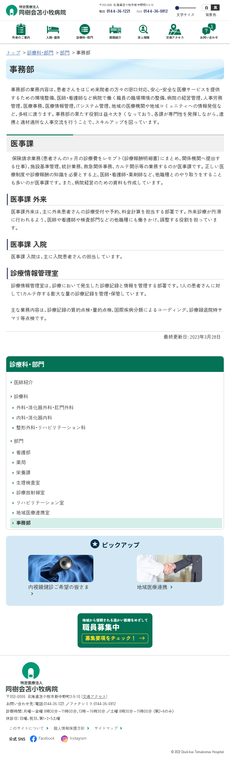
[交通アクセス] (94, 696)
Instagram (78, 738)
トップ (13, 52)
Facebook (47, 738)
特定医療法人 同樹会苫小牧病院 (36, 10)
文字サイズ (185, 14)
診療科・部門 (40, 52)
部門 (64, 52)
